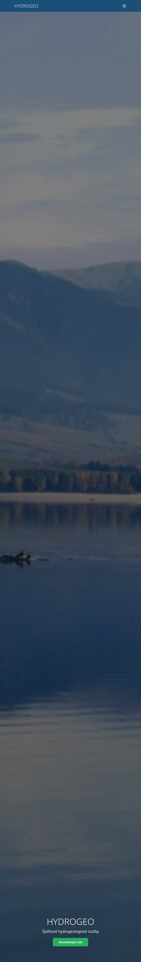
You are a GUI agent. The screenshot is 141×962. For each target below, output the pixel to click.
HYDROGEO (26, 6)
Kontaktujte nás (70, 942)
